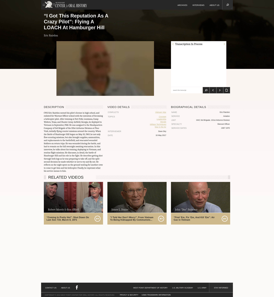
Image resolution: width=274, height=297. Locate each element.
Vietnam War (160, 112)
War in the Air (160, 127)
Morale (163, 122)
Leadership (161, 119)
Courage (162, 116)
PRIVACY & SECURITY (129, 295)
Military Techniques (158, 124)
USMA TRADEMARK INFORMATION (156, 295)
